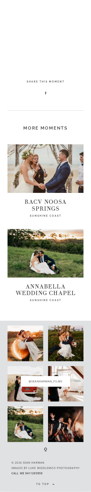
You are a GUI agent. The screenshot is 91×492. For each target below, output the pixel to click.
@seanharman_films (45, 381)
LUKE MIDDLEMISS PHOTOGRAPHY (54, 468)
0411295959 (33, 473)
